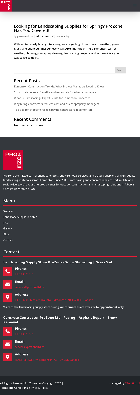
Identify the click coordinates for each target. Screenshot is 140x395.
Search (120, 70)
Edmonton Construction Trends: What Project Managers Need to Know (59, 86)
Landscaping (62, 36)
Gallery (7, 228)
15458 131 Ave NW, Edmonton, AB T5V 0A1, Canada (47, 360)
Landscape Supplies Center (20, 217)
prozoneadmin (25, 36)
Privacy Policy (39, 388)
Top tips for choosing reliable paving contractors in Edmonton (53, 110)
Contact (8, 240)
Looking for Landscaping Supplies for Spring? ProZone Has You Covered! (68, 28)
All (53, 36)
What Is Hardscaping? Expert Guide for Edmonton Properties (52, 98)
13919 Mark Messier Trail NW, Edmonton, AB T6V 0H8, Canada (54, 300)
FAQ (6, 223)
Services (8, 211)
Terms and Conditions (14, 388)
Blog (6, 234)
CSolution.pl (132, 383)
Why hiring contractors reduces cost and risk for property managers (56, 104)
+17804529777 (24, 274)
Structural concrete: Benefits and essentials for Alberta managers (55, 92)
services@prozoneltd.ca (29, 287)
